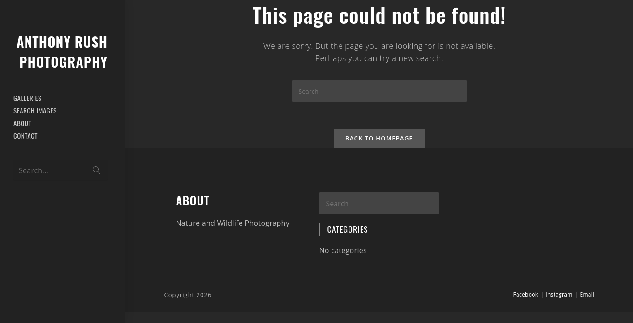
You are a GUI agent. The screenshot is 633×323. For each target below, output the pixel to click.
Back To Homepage (379, 138)
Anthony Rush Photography (62, 51)
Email (587, 294)
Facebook (525, 294)
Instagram (559, 294)
